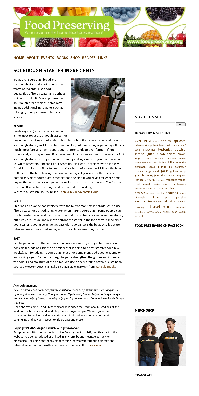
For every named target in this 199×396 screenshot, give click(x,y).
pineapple (140, 197)
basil (155, 145)
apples (166, 141)
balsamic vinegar (144, 145)
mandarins (171, 180)
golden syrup (178, 171)
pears (183, 193)
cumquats (140, 171)
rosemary (139, 207)
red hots (157, 202)
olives (172, 188)
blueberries (165, 149)
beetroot (164, 145)
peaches (171, 193)
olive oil (163, 189)
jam (156, 175)
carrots (172, 158)
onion (181, 188)
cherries (152, 162)
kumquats (180, 175)
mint (137, 184)
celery (182, 158)
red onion (169, 201)
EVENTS (47, 58)
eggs (148, 171)
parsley (160, 193)
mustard (152, 188)
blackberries (149, 149)
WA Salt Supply (105, 266)
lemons (149, 180)
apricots (179, 141)
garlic (164, 171)
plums (155, 197)
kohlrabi (170, 175)
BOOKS (62, 58)
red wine (181, 201)
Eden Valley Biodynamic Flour (78, 192)
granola (139, 175)
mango (182, 180)
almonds (154, 141)
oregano (150, 193)
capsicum (159, 158)
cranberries (165, 167)
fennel (156, 171)
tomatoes (154, 212)
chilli (169, 162)
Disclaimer (94, 345)
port (167, 197)
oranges (140, 193)
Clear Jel (141, 141)
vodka (182, 212)
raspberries (143, 201)
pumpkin (181, 197)
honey (149, 175)
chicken (162, 162)
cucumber (180, 167)
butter (148, 158)
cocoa (151, 167)
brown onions (166, 154)
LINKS (102, 58)
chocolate (179, 162)
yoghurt (139, 216)
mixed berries (151, 184)
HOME (18, 58)
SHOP (75, 58)
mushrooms (141, 189)
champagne (140, 163)
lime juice (160, 180)
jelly (162, 175)
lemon (139, 180)
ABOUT (32, 58)
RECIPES (88, 58)
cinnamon (140, 167)
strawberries (160, 206)
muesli (166, 184)
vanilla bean (170, 212)
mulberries (179, 184)
